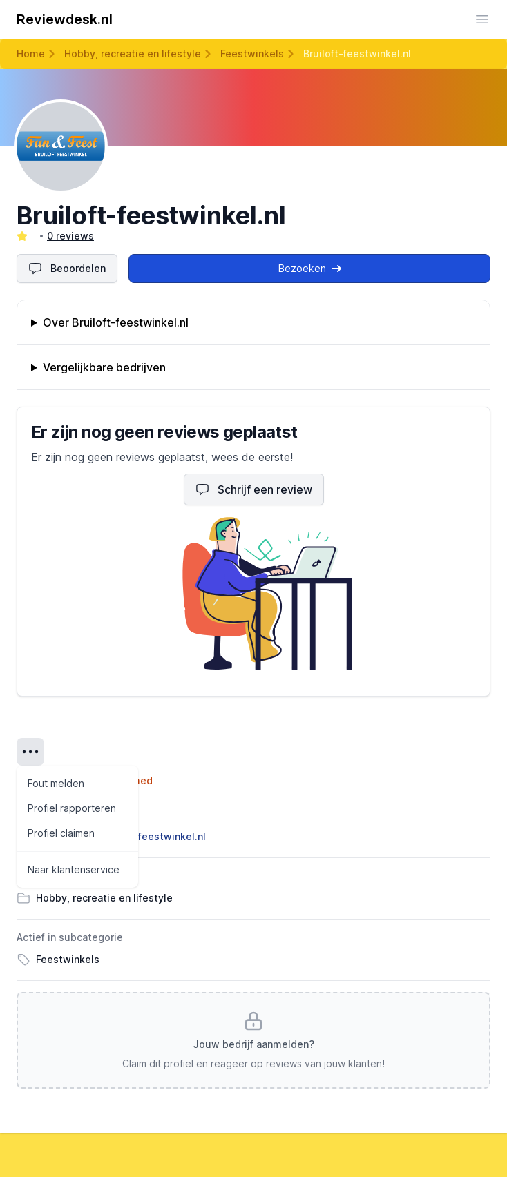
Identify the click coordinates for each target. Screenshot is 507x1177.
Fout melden (56, 783)
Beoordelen (67, 268)
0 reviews (70, 236)
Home (31, 53)
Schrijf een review (253, 489)
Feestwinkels (252, 53)
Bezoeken (309, 268)
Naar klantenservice (73, 869)
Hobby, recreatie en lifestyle (132, 53)
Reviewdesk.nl (65, 19)
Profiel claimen (61, 833)
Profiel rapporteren (72, 808)
